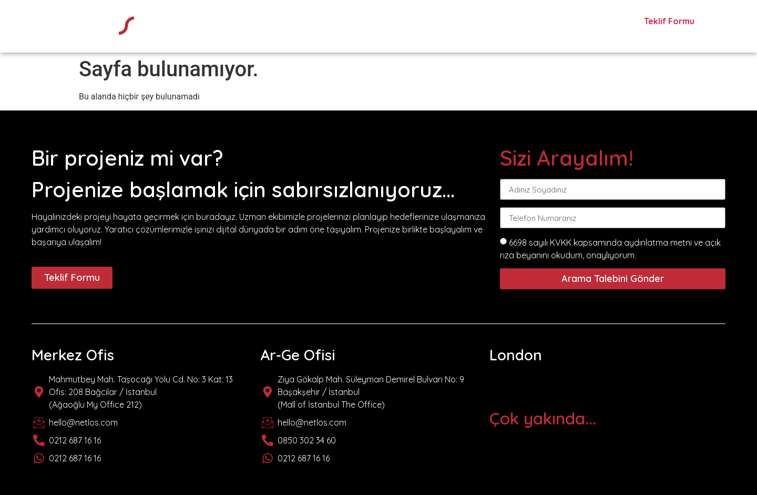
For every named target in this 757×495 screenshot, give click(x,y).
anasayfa (275, 22)
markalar (472, 22)
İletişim (586, 22)
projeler (531, 22)
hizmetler (410, 22)
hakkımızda (343, 22)
